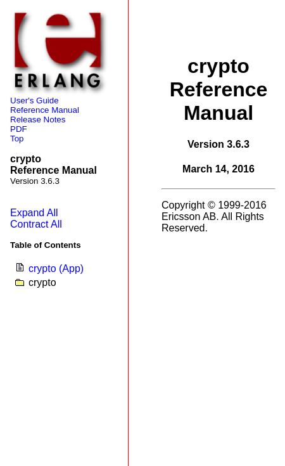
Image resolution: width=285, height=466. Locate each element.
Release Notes (37, 119)
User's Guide (34, 100)
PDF (18, 129)
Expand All (34, 212)
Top (17, 138)
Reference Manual (44, 110)
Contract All (36, 224)
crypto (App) (56, 268)
